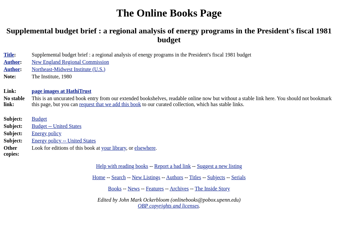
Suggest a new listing (219, 166)
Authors (174, 177)
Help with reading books (122, 166)
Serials (238, 177)
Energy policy (46, 133)
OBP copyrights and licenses (168, 206)
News (134, 188)
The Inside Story (212, 188)
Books (114, 188)
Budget (39, 119)
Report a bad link (172, 166)
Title (9, 55)
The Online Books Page (168, 13)
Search (119, 177)
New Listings (146, 177)
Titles (195, 177)
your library (113, 148)
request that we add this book (110, 104)
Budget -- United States (57, 126)
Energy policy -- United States (64, 140)
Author (12, 62)
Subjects (216, 177)
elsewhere (144, 148)
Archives (179, 188)
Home (98, 177)
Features (155, 188)
